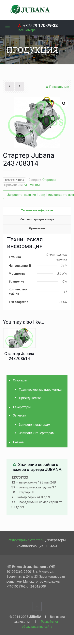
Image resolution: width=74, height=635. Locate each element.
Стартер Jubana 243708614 (19, 356)
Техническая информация (37, 210)
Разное (18, 442)
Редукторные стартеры (26, 540)
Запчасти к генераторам (36, 433)
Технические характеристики (40, 389)
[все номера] (27, 30)
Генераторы (22, 407)
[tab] (37, 210)
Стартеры (49, 180)
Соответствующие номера (37, 219)
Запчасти (19, 415)
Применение (37, 228)
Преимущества (30, 398)
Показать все (57, 87)
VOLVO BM (32, 185)
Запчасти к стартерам (34, 425)
